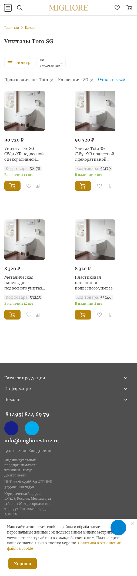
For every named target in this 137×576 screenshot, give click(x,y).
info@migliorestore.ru (31, 440)
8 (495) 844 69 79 (27, 414)
